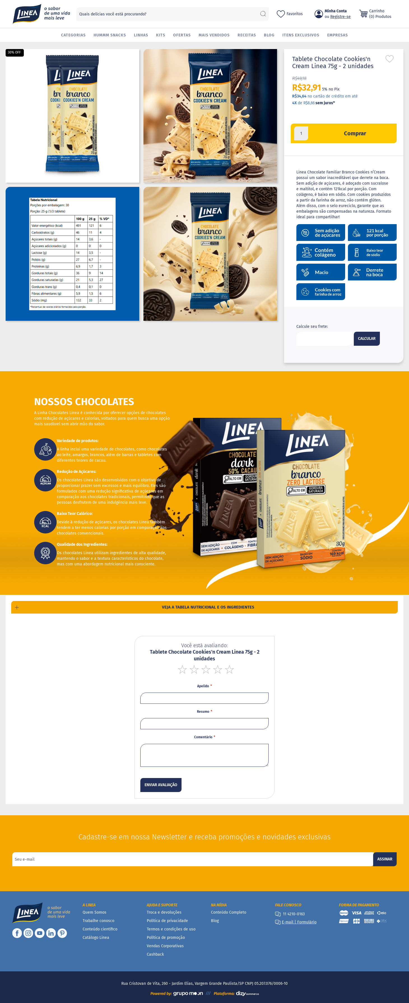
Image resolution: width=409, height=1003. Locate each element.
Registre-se (340, 16)
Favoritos (295, 13)
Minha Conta (336, 11)
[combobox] (172, 14)
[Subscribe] (385, 859)
